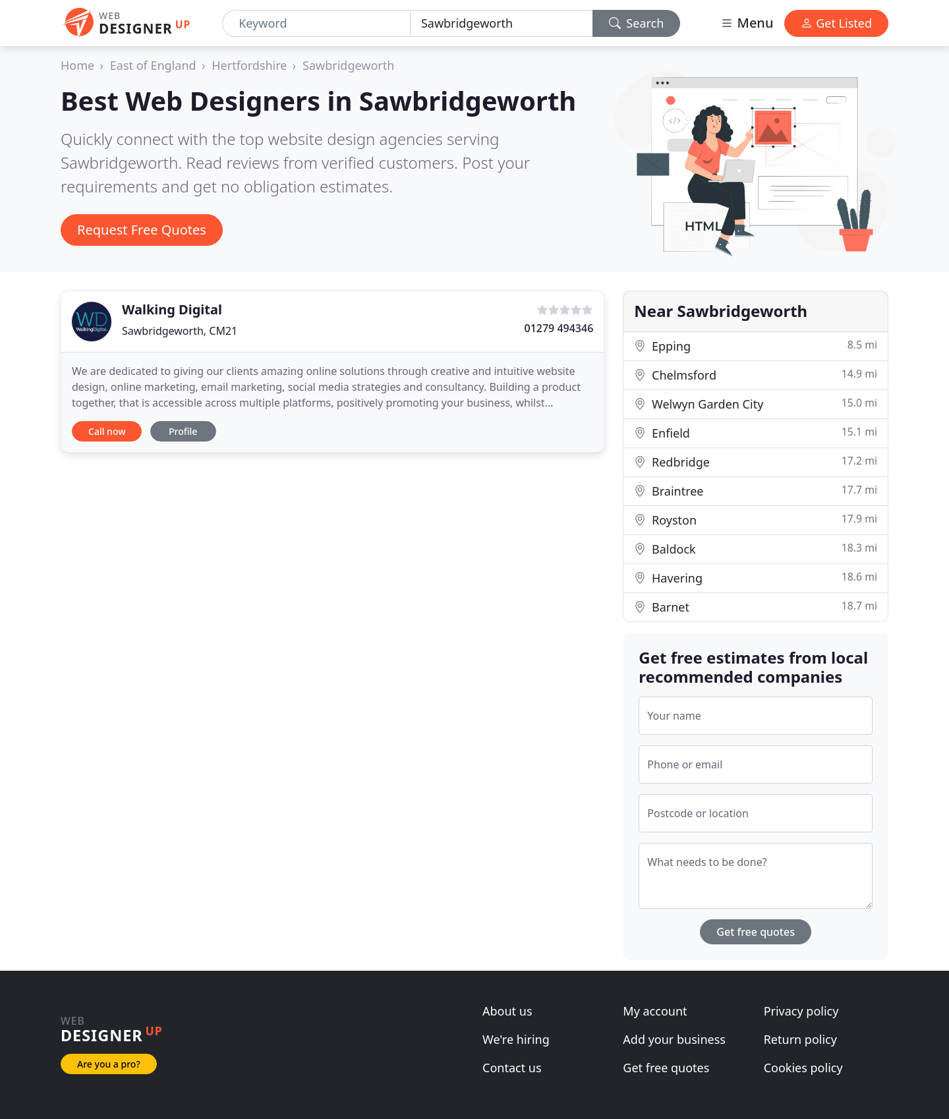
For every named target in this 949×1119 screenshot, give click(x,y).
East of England (153, 65)
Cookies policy (803, 1068)
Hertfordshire (249, 65)
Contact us (512, 1068)
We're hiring (516, 1039)
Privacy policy (801, 1011)
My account (655, 1011)
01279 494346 (558, 328)
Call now (106, 431)
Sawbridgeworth (348, 65)
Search (636, 23)
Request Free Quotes (141, 230)
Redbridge (755, 461)
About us (507, 1011)
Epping (755, 345)
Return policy (800, 1039)
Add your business (674, 1039)
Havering (755, 577)
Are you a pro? (108, 1064)
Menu (746, 23)
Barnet (755, 606)
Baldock (755, 548)
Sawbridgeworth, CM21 (179, 331)
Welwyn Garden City (755, 403)
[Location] (501, 23)
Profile (183, 431)
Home (77, 65)
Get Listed (836, 23)
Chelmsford (755, 374)
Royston (755, 519)
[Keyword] (316, 23)
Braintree (755, 490)
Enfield (755, 432)
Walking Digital (172, 309)
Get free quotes (755, 932)
